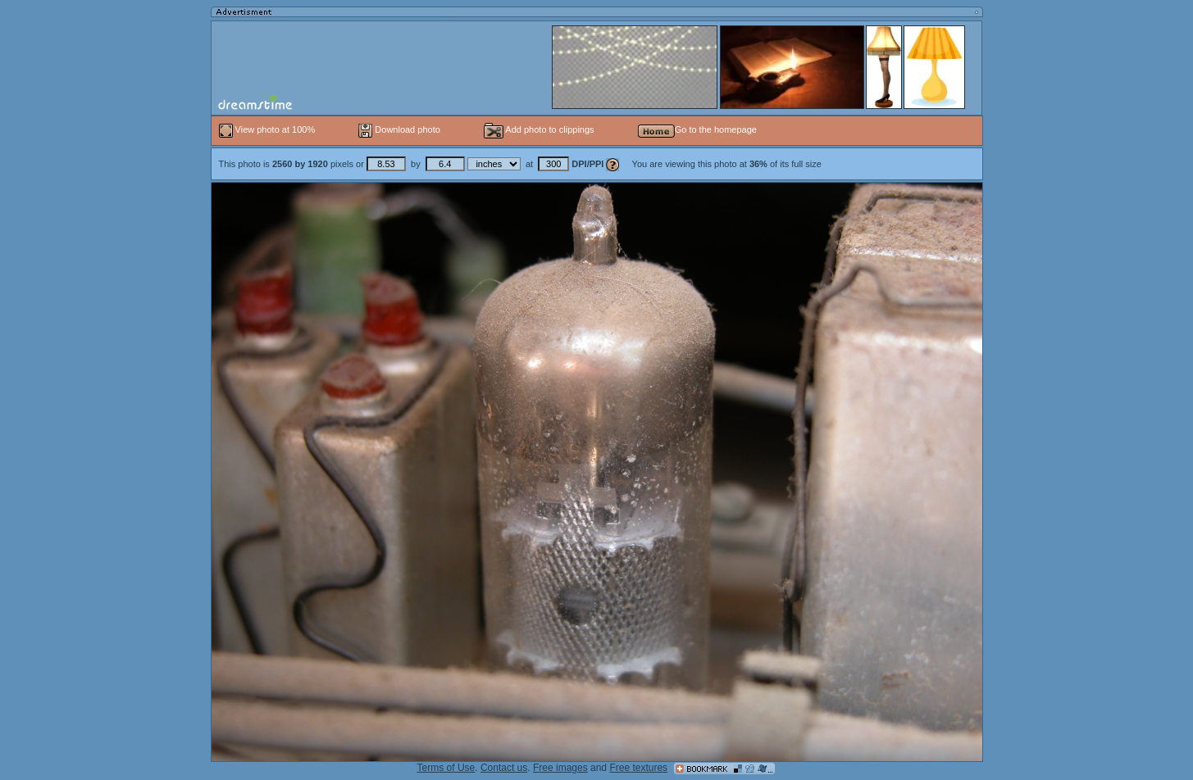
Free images (560, 767)
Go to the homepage (697, 129)
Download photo (399, 129)
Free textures (638, 767)
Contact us (503, 767)
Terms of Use (446, 767)
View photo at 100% (268, 129)
